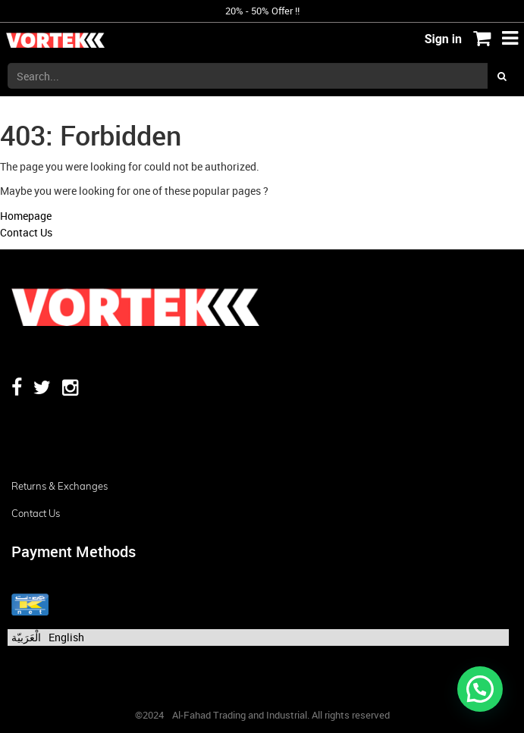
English (66, 637)
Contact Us (26, 232)
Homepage (26, 215)
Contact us (35, 513)
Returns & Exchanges (59, 486)
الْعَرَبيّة (26, 637)
